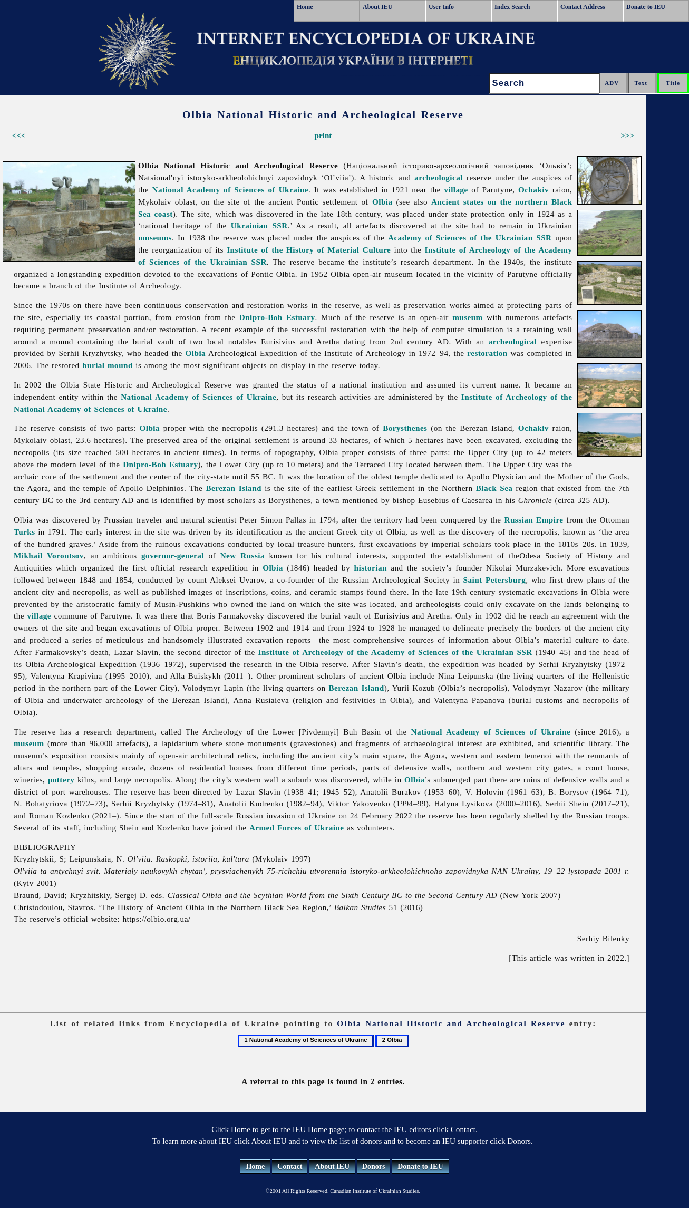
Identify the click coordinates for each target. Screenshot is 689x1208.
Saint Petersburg (494, 579)
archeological (438, 177)
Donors (373, 1167)
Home (305, 7)
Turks (24, 531)
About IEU (377, 7)
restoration (487, 353)
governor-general (172, 555)
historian (370, 567)
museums (155, 237)
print (323, 135)
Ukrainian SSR (259, 225)
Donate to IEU (645, 7)
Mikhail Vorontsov (49, 555)
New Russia (242, 555)
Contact (289, 1167)
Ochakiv (533, 189)
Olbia (382, 201)
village (456, 189)
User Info (441, 7)
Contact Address (582, 7)
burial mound (107, 365)
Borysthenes (405, 427)
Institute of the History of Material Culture (309, 249)
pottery (61, 779)
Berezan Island (233, 488)
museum (467, 317)
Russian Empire (533, 519)
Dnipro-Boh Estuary (277, 317)
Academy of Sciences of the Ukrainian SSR (469, 237)
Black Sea (494, 488)
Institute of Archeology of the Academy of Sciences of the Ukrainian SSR (395, 652)
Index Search (512, 7)
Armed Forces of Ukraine (296, 827)
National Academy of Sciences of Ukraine (230, 189)
